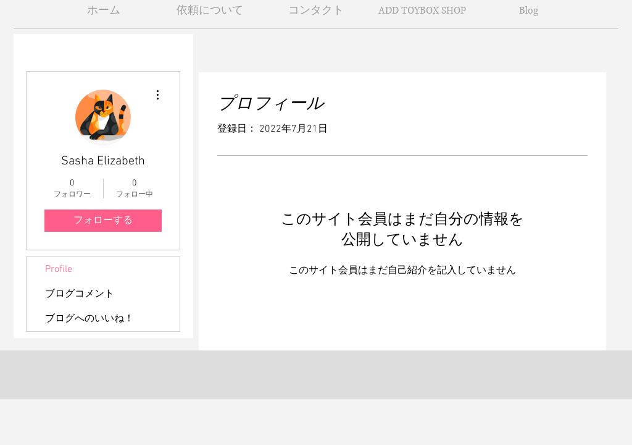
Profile (58, 269)
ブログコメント (79, 294)
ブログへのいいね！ (89, 319)
